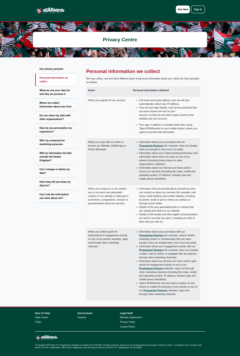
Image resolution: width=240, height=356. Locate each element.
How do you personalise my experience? (55, 130)
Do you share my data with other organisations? (55, 117)
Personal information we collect (53, 79)
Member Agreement (131, 317)
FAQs (38, 322)
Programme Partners (151, 145)
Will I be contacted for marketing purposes (52, 142)
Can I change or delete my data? (54, 171)
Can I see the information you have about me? (54, 196)
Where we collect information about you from (55, 105)
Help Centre (41, 317)
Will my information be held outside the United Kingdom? (55, 157)
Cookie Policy (127, 326)
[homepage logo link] (50, 10)
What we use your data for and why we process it (54, 92)
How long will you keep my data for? (55, 184)
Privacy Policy (127, 322)
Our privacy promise (51, 69)
